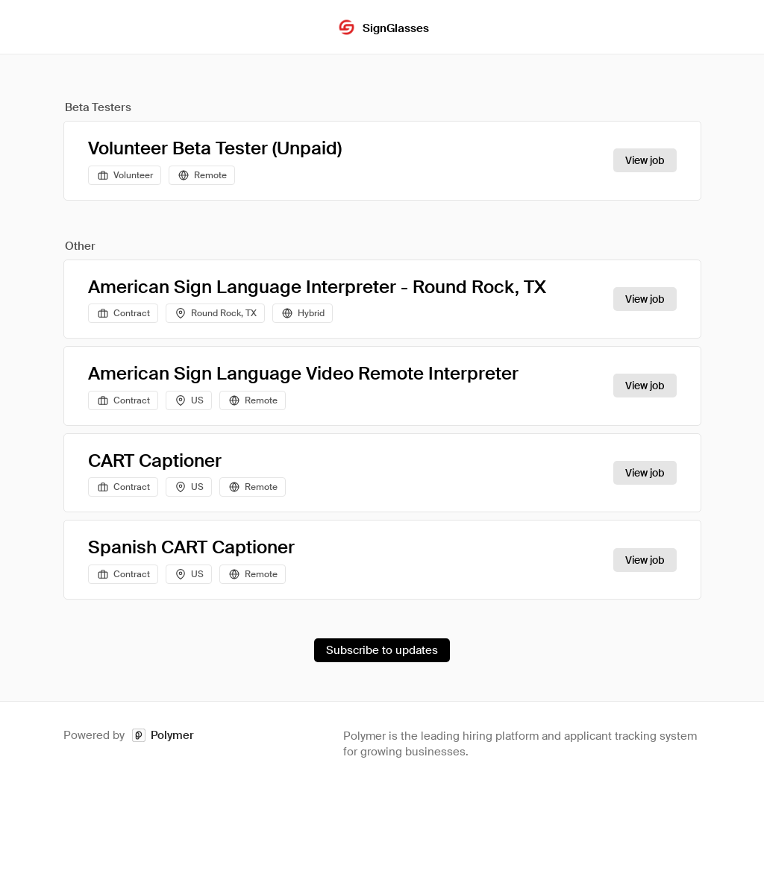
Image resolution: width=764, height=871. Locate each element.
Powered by (128, 735)
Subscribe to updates (382, 650)
